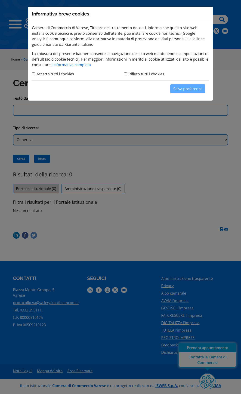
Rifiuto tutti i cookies (146, 74)
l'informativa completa (71, 64)
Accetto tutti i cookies (55, 74)
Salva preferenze (187, 88)
